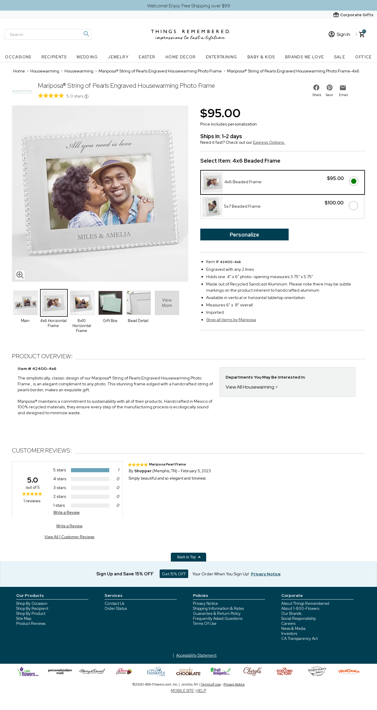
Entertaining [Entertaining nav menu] (221, 57)
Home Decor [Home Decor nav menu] (181, 57)
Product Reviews (30, 623)
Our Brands (291, 613)
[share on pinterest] (330, 87)
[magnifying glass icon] (20, 275)
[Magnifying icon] (86, 34)
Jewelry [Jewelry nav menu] (118, 57)
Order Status (116, 608)
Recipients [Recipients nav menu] (54, 57)
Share (316, 95)
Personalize (244, 234)
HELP (201, 690)
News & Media (293, 628)
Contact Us (114, 603)
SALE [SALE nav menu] (339, 57)
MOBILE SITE (182, 690)
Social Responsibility (298, 618)
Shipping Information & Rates (218, 608)
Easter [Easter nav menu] (147, 57)
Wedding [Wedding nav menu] (87, 57)
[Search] (48, 34)
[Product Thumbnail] (25, 303)
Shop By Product (30, 613)
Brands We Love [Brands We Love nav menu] (304, 57)
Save (329, 95)
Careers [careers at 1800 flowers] (288, 623)
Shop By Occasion (31, 603)
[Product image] (100, 194)
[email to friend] (343, 87)
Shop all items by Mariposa (231, 319)
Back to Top (189, 557)
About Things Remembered (305, 603)
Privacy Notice (205, 603)
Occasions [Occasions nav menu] (18, 57)
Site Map (23, 618)
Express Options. (269, 142)
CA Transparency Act (299, 638)
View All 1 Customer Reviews (69, 536)
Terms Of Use (204, 623)
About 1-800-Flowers (300, 608)
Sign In (339, 34)
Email (343, 95)
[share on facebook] (316, 87)
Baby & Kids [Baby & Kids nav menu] (261, 57)
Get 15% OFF (174, 574)
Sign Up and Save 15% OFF (125, 574)
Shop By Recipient (32, 608)
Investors (289, 633)
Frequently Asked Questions (217, 618)
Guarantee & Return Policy (217, 613)
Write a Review (66, 512)
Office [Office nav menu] (363, 57)
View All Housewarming (250, 387)
